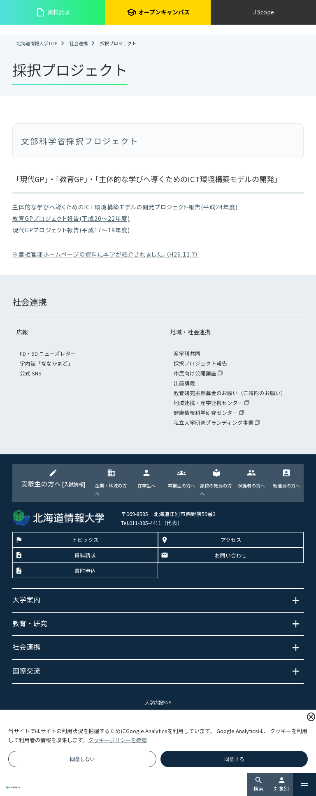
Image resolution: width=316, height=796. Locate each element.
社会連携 (79, 43)
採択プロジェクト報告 (200, 363)
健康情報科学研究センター (206, 413)
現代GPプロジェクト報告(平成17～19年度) (71, 230)
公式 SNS (31, 373)
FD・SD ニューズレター (48, 353)
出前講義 (184, 383)
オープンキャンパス (158, 12)
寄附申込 (85, 570)
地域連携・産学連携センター (209, 403)
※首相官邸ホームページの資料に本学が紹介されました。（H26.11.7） (105, 254)
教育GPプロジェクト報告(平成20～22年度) (71, 218)
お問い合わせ (231, 555)
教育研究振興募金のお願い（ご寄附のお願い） (230, 393)
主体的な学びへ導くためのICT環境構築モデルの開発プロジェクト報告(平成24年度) (125, 207)
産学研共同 (187, 353)
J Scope (263, 12)
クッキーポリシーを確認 (117, 740)
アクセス (231, 540)
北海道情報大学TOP (36, 43)
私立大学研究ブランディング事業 (214, 422)
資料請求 (52, 12)
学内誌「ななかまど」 (46, 363)
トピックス (85, 540)
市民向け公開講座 (196, 373)
